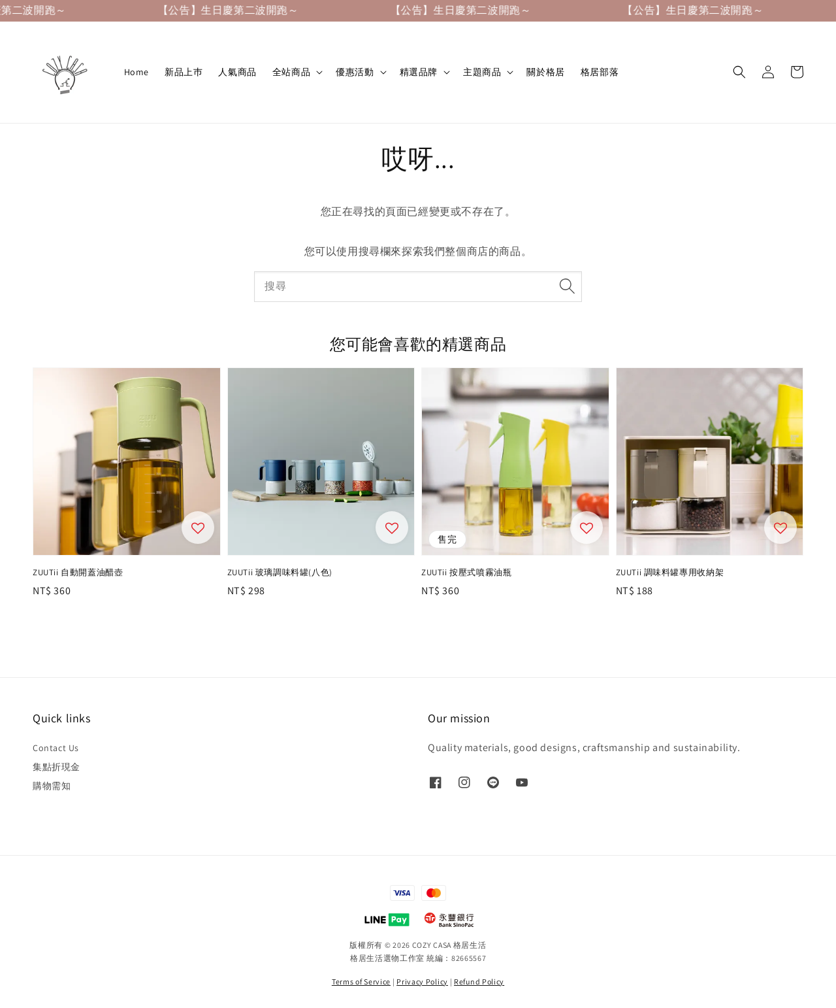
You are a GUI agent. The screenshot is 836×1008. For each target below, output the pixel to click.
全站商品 (291, 72)
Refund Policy (479, 981)
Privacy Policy (422, 981)
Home (136, 72)
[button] (739, 72)
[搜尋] (567, 286)
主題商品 (482, 72)
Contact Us (56, 748)
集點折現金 (56, 767)
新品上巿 (183, 72)
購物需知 (52, 786)
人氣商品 (237, 72)
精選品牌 (419, 72)
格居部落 (600, 72)
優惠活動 (355, 72)
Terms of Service (361, 981)
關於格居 (545, 72)
